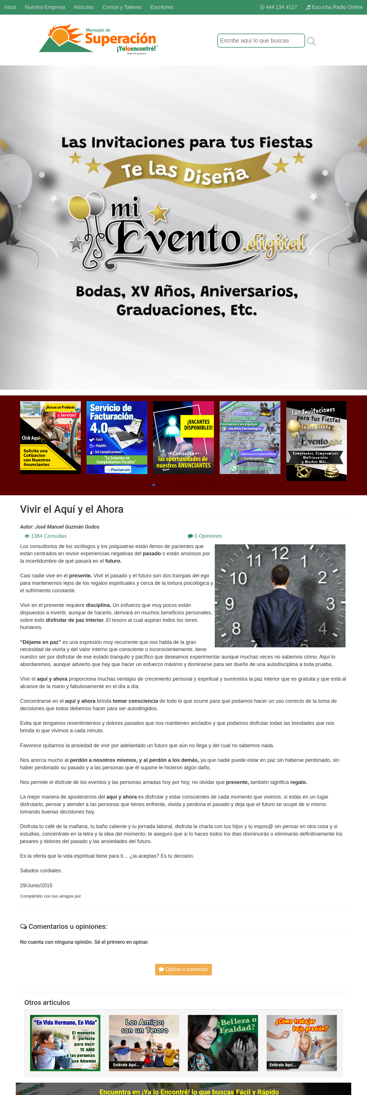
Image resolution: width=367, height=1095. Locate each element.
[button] (149, 485)
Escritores (162, 7)
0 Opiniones (205, 536)
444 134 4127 (278, 7)
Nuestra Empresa (45, 7)
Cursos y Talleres (122, 7)
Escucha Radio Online (334, 7)
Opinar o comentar (183, 969)
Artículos (84, 7)
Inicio (10, 7)
